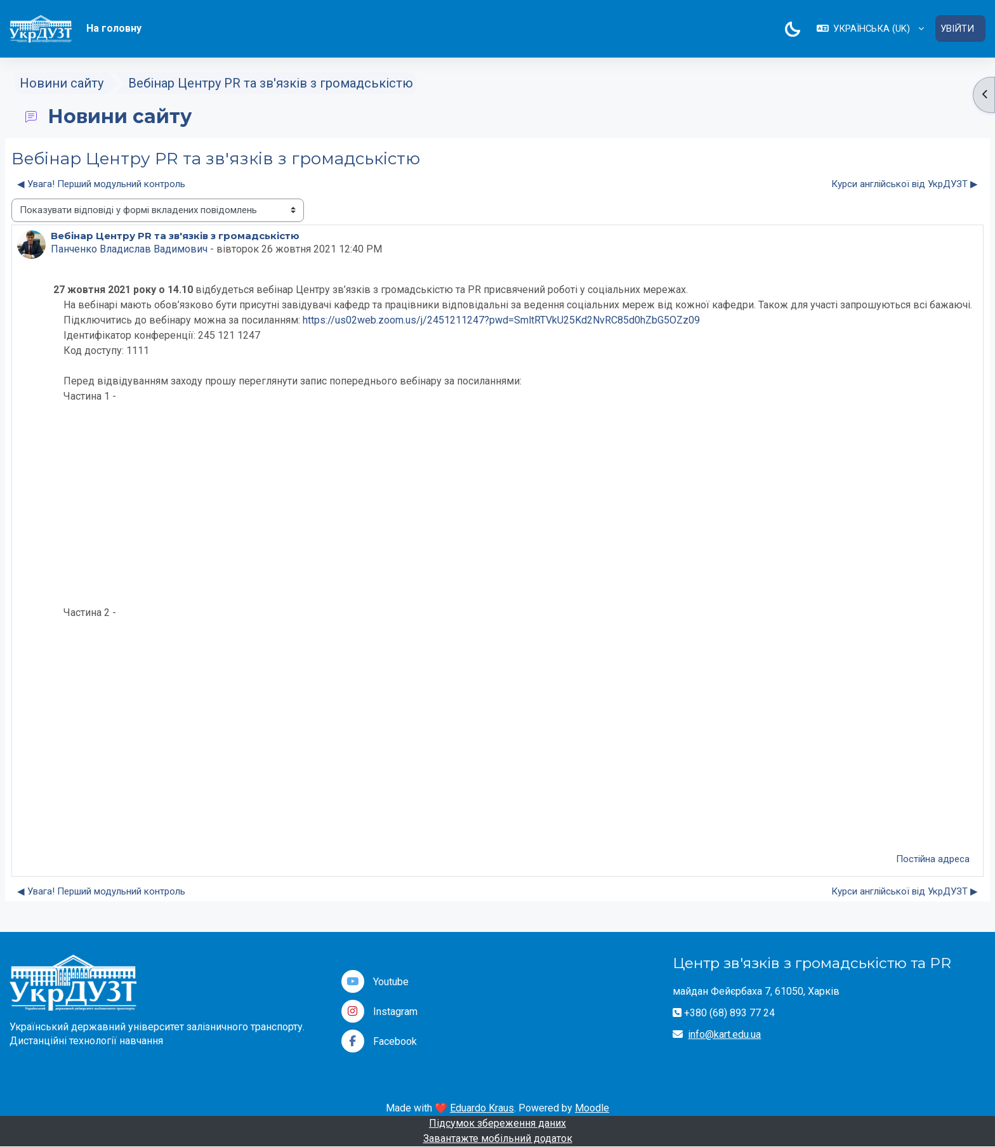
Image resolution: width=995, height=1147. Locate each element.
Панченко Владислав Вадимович (129, 249)
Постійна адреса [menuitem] (933, 859)
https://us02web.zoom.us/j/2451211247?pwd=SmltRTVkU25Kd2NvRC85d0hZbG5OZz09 (501, 320)
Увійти (957, 28)
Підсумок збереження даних (497, 1123)
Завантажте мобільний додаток (497, 1138)
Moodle (592, 1108)
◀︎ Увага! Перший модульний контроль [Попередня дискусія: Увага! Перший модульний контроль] (101, 184)
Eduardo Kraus (482, 1108)
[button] (869, 29)
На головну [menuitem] (114, 28)
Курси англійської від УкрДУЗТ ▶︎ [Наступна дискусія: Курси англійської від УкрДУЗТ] (904, 184)
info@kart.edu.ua (724, 1034)
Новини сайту (61, 83)
